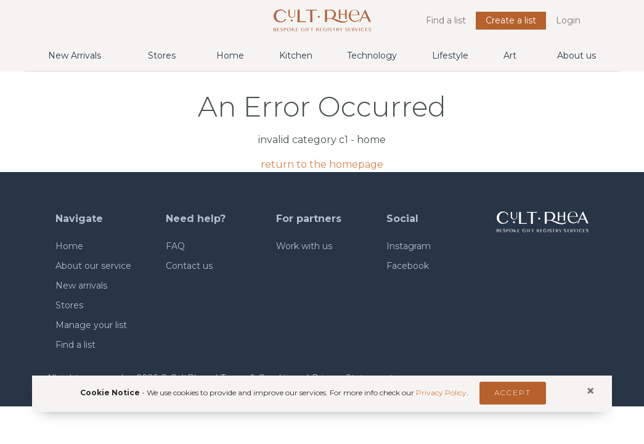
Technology (372, 55)
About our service (93, 265)
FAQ (175, 246)
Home (230, 55)
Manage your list (91, 325)
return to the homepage (322, 164)
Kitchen (295, 55)
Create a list (511, 20)
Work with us (304, 246)
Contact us (189, 265)
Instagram (408, 246)
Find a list (446, 20)
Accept (512, 392)
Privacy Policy (441, 392)
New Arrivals (74, 55)
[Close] (590, 391)
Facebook (407, 265)
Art (509, 55)
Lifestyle (450, 55)
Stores (162, 55)
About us (576, 55)
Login (568, 20)
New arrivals (81, 285)
